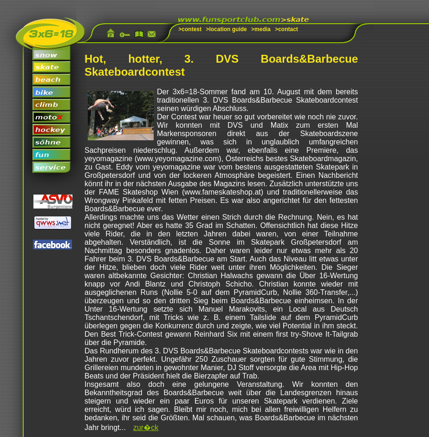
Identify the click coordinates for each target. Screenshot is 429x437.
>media (261, 29)
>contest (190, 29)
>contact (286, 29)
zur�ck (145, 427)
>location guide (226, 29)
